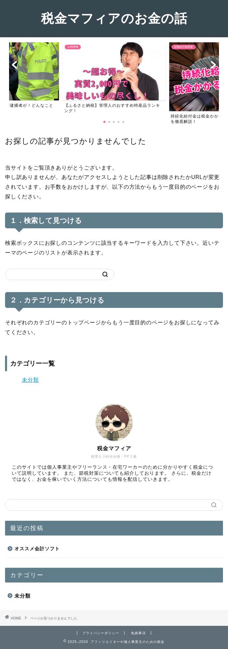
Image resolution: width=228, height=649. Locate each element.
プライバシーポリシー (100, 633)
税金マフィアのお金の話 (114, 18)
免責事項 (138, 633)
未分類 (30, 380)
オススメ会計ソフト (37, 548)
